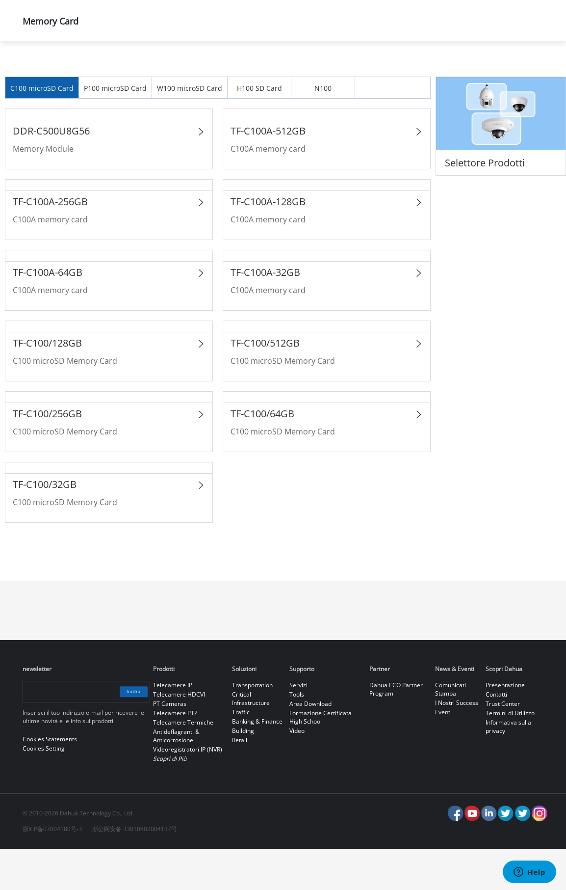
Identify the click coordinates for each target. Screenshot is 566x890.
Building (243, 772)
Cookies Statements (211, 875)
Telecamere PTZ (175, 754)
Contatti (496, 735)
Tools (296, 735)
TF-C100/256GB (47, 454)
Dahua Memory (284, 67)
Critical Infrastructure (251, 739)
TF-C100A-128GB (268, 242)
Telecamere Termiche (183, 763)
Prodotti (97, 67)
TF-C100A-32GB (265, 313)
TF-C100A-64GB (47, 313)
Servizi (298, 726)
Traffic (241, 753)
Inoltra (126, 732)
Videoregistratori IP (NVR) (187, 790)
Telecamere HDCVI (179, 735)
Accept (511, 854)
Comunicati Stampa (450, 730)
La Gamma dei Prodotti (184, 67)
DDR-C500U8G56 (51, 172)
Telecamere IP (172, 726)
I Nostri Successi (457, 744)
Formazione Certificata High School (320, 758)
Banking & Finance (257, 762)
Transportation (252, 726)
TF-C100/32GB (45, 525)
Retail (239, 781)
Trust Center (503, 745)
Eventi (443, 753)
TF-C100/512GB (265, 384)
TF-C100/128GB (47, 384)
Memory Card (369, 67)
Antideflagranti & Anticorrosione (176, 777)
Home (37, 67)
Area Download (310, 745)
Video (297, 772)
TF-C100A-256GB (50, 242)
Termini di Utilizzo (510, 754)
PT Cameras (169, 745)
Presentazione (505, 726)
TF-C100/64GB (262, 454)
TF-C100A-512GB (268, 172)
